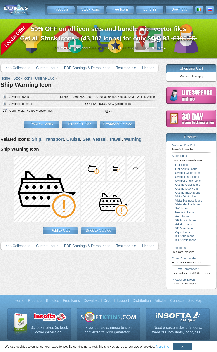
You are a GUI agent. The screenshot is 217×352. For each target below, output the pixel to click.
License (148, 68)
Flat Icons (181, 165)
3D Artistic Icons (185, 240)
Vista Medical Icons (187, 204)
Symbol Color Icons (187, 172)
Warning (133, 139)
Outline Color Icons (187, 184)
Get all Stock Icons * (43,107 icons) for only (108, 35)
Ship (36, 139)
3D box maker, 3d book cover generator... (49, 330)
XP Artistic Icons (185, 220)
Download (179, 9)
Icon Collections (17, 68)
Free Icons (120, 9)
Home (19, 301)
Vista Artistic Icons (187, 196)
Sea (86, 139)
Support (122, 301)
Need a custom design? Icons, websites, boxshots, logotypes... (177, 330)
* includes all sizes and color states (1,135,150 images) (108, 48)
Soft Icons (181, 208)
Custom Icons (47, 68)
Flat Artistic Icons (186, 169)
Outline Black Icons (187, 192)
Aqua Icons (182, 232)
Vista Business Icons (188, 200)
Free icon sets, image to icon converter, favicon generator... (108, 330)
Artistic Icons (183, 224)
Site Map (195, 301)
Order (108, 301)
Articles (160, 301)
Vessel (99, 139)
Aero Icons (182, 216)
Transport (54, 139)
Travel (115, 139)
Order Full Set (79, 124)
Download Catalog (117, 124)
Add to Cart (61, 230)
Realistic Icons (184, 212)
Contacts (177, 301)
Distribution (142, 301)
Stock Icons (90, 9)
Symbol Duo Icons (187, 176)
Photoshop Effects (184, 281)
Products (61, 9)
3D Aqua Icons (184, 236)
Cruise (73, 139)
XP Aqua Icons (184, 228)
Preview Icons (41, 124)
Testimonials (126, 68)
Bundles (149, 9)
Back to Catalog (98, 230)
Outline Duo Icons (186, 188)
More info (162, 346)
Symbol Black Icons (188, 180)
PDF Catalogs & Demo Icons (87, 68)
